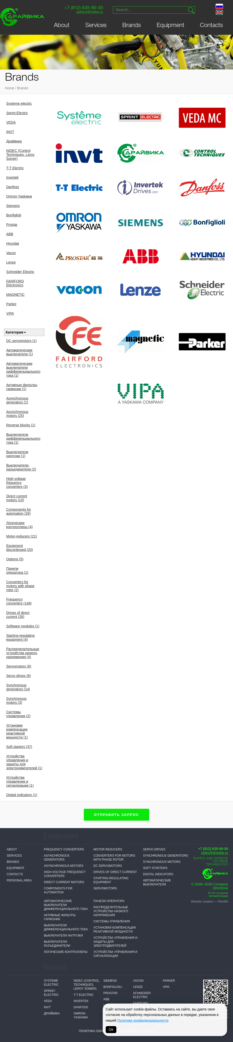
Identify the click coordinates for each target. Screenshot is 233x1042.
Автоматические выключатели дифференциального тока (23, 369)
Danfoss (12, 187)
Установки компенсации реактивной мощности (17, 731)
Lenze (11, 262)
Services (96, 25)
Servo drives (18, 676)
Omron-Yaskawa (19, 196)
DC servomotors (21, 341)
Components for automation (18, 511)
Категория (16, 332)
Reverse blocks (20, 425)
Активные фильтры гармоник (21, 387)
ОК (111, 1030)
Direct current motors (16, 498)
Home (9, 88)
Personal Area (19, 880)
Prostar (11, 225)
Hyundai (12, 243)
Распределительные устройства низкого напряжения (22, 653)
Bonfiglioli (13, 215)
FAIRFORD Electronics (15, 283)
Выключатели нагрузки (17, 454)
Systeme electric (19, 103)
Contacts (211, 25)
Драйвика (14, 141)
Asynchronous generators (17, 400)
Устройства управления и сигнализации (20, 781)
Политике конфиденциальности (142, 1020)
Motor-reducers (21, 536)
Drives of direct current (17, 615)
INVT (10, 132)
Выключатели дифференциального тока (23, 438)
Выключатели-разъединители (21, 467)
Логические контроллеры (19, 525)
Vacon (11, 253)
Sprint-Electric (17, 113)
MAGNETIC (15, 295)
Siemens (13, 206)
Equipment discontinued (19, 548)
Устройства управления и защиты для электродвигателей (24, 762)
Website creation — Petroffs (209, 901)
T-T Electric (15, 168)
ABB (9, 234)
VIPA (10, 313)
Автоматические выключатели (19, 352)
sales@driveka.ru (89, 12)
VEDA (11, 122)
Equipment (170, 25)
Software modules (22, 626)
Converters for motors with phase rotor (20, 586)
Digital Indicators (21, 795)
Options (14, 559)
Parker (11, 304)
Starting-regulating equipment (20, 637)
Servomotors (18, 666)
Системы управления (18, 714)
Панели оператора (17, 570)
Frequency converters (19, 601)
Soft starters (19, 747)
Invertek (12, 177)
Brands (131, 25)
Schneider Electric (20, 272)
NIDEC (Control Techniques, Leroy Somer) (20, 155)
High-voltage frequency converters (17, 483)
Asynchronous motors (17, 414)
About (61, 25)
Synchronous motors (16, 701)
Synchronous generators (18, 687)
